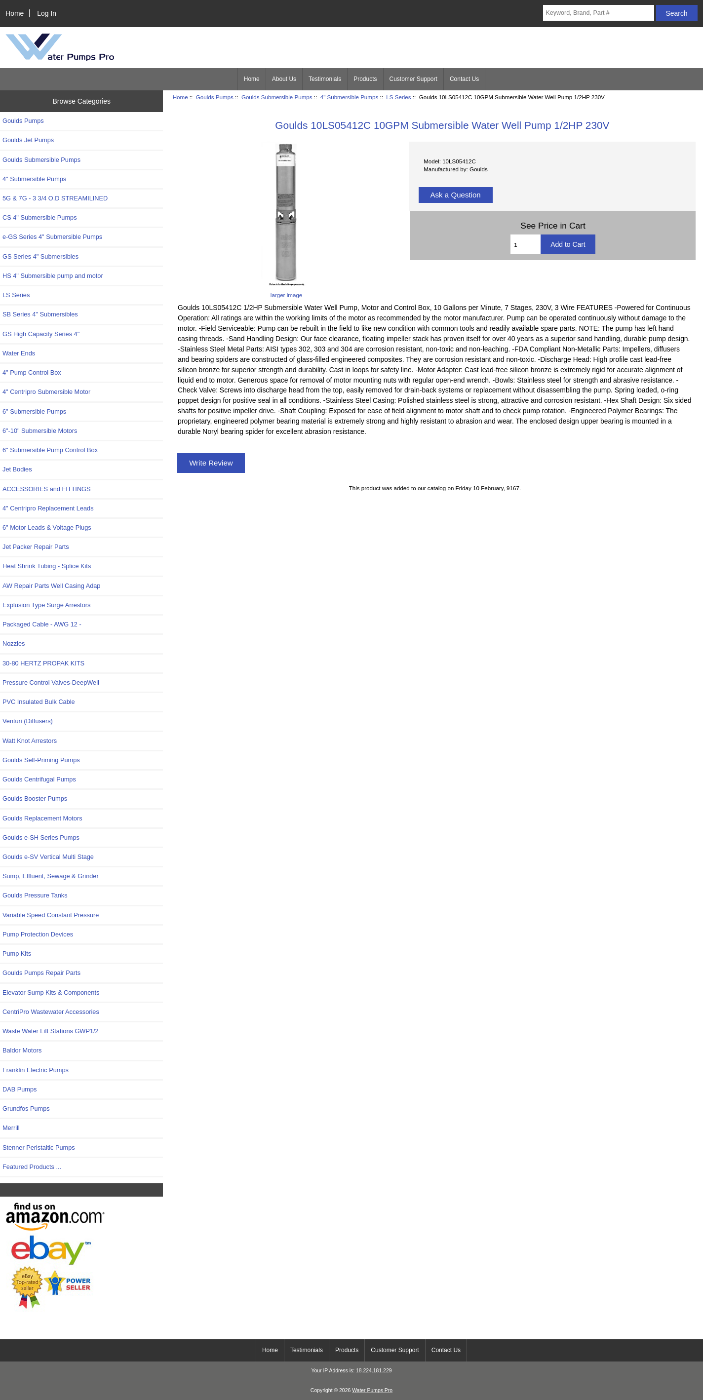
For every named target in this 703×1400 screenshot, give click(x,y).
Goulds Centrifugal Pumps (39, 779)
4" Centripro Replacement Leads (48, 508)
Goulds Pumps (215, 97)
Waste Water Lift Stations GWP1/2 (50, 1031)
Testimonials (325, 79)
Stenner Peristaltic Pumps (38, 1147)
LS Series (398, 97)
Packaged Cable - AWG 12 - (41, 624)
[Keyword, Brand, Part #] (598, 13)
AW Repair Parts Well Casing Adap (51, 585)
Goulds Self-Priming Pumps (41, 760)
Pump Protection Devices (37, 934)
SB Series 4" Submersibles (40, 314)
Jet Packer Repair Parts (35, 546)
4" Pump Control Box (31, 372)
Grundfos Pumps (26, 1108)
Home (14, 13)
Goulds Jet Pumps (28, 140)
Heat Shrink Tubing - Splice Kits (46, 566)
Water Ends (18, 353)
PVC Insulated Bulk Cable (38, 701)
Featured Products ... (31, 1166)
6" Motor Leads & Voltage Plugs (46, 527)
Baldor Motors (21, 1050)
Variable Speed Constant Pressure (50, 915)
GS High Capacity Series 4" (40, 334)
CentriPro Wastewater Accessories (50, 1011)
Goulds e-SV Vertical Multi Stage (48, 856)
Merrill (11, 1127)
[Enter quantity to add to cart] (525, 244)
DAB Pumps (19, 1089)
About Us (284, 79)
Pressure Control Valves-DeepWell (50, 682)
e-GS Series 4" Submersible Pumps (52, 236)
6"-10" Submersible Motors (40, 430)
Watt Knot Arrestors (29, 740)
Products (365, 79)
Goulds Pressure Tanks (35, 895)
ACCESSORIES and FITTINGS (46, 489)
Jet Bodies (17, 469)
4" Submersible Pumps (349, 97)
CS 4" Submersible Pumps (39, 217)
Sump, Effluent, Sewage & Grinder (50, 876)
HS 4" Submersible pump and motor (52, 275)
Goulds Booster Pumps (34, 798)
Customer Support (413, 79)
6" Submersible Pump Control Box (50, 450)
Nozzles (13, 643)
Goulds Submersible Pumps (276, 97)
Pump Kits (16, 953)
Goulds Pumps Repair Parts (41, 972)
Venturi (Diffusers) (27, 721)
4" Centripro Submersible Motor (46, 391)
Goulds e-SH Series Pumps (40, 837)
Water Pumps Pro (372, 1390)
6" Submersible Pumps (34, 411)
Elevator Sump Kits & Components (50, 992)
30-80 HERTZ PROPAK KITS (43, 663)
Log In (46, 13)
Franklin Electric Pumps (35, 1070)
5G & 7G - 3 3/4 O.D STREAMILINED (55, 198)
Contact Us (464, 79)
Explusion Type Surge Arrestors (46, 605)
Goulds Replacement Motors (42, 818)
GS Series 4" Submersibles (40, 256)
